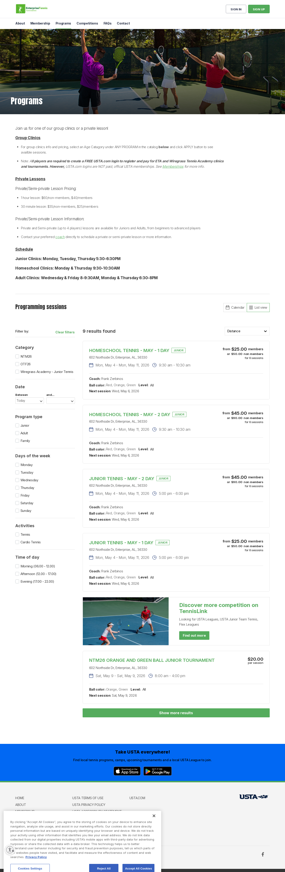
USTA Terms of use (87, 798)
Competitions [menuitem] (87, 23)
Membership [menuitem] (40, 23)
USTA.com (137, 798)
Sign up (259, 9)
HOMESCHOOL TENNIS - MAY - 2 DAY (129, 414)
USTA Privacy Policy (88, 805)
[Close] (154, 835)
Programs (23, 818)
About (20, 805)
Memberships (172, 166)
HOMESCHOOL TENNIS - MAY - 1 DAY (129, 350)
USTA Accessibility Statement (97, 811)
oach (61, 237)
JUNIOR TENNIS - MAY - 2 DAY (121, 478)
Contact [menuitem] (123, 23)
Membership (25, 811)
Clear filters (65, 332)
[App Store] (127, 771)
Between (21, 394)
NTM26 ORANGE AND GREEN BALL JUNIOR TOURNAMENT (152, 660)
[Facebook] (262, 854)
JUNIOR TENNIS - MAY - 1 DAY (121, 542)
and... (50, 394)
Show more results (176, 713)
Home (19, 798)
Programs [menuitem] (63, 23)
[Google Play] (157, 771)
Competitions (26, 825)
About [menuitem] (20, 23)
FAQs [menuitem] (108, 23)
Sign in (236, 9)
